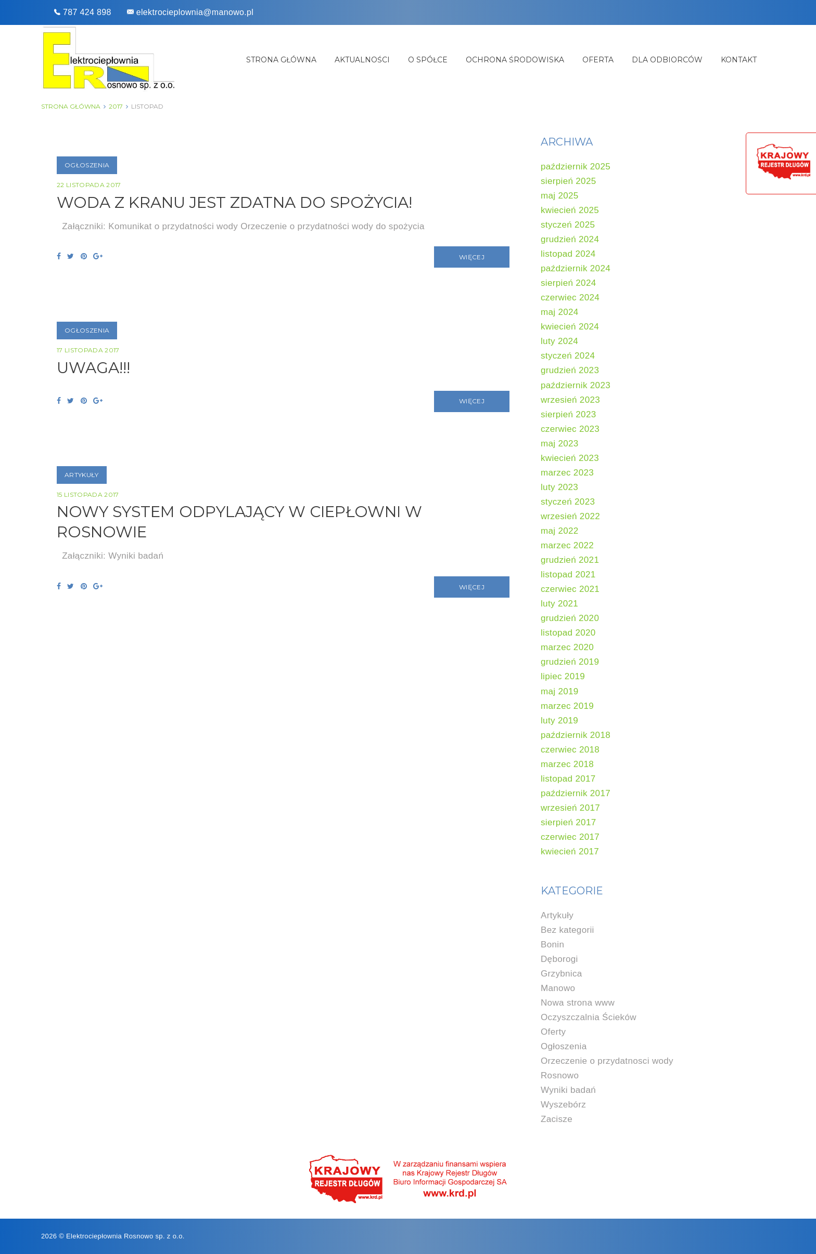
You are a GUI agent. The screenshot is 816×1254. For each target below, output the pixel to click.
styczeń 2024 (568, 356)
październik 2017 (575, 793)
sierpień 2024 (568, 283)
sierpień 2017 (568, 822)
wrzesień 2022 (570, 516)
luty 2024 (559, 341)
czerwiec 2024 (570, 297)
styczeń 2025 (568, 225)
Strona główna (281, 59)
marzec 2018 (567, 764)
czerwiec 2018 (570, 750)
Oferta (598, 59)
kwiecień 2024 (570, 327)
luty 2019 (559, 720)
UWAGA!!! (94, 368)
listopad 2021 (568, 574)
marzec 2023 (567, 473)
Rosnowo (560, 1075)
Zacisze (556, 1119)
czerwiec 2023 (570, 429)
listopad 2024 (568, 254)
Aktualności (362, 59)
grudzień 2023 (570, 370)
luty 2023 (559, 487)
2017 (116, 106)
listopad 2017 (568, 779)
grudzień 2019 (570, 662)
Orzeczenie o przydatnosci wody (607, 1061)
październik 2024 (575, 268)
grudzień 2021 (570, 560)
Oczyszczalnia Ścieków (588, 1017)
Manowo (558, 988)
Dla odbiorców (667, 59)
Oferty (553, 1032)
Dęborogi (559, 959)
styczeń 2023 (568, 502)
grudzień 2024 (570, 239)
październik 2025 (575, 166)
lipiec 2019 (563, 676)
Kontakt (739, 59)
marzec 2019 (567, 706)
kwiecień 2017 (570, 851)
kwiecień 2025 (570, 210)
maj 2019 (560, 691)
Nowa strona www (578, 1003)
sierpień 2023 (568, 414)
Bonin (552, 944)
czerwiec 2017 (570, 837)
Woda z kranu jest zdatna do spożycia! (239, 202)
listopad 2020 (568, 633)
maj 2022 (560, 531)
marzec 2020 (567, 647)
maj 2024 (560, 312)
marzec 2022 (567, 545)
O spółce (428, 59)
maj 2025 (560, 196)
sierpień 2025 (568, 181)
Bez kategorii (567, 930)
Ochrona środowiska (515, 59)
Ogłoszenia (87, 165)
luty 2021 (559, 604)
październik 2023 (575, 385)
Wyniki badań (568, 1090)
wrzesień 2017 (570, 808)
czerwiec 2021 (570, 589)
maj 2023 (560, 443)
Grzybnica (561, 974)
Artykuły (82, 476)
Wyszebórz (563, 1105)
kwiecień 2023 (570, 458)
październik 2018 (575, 735)
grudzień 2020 (570, 618)
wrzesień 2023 (570, 400)
